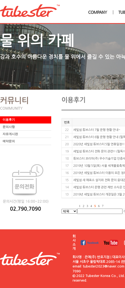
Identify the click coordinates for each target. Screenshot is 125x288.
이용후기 (9, 119)
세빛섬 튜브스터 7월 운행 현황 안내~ (96, 129)
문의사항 (9, 127)
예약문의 (9, 141)
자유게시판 (10, 134)
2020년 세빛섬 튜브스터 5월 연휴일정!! (98, 144)
